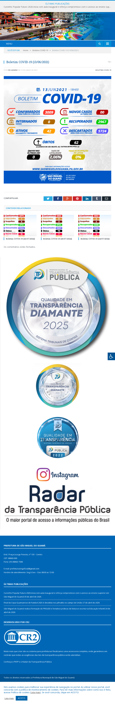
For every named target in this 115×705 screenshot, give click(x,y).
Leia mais (35, 692)
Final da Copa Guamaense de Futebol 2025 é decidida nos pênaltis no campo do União (43, 620)
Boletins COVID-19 (103, 88)
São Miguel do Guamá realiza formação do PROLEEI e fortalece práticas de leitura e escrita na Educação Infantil (54, 626)
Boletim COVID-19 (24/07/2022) (95, 256)
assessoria (73, 669)
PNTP (16, 679)
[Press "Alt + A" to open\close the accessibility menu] (111, 356)
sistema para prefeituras (40, 669)
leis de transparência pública (51, 672)
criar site (22, 669)
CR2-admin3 (13, 88)
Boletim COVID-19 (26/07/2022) (20, 256)
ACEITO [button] (21, 698)
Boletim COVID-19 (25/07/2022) (57, 256)
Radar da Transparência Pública (37, 679)
